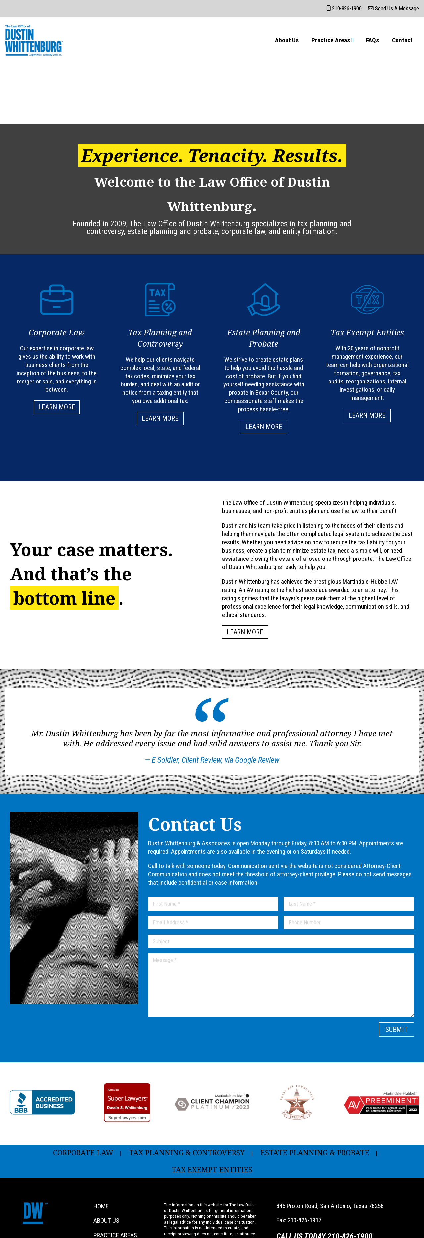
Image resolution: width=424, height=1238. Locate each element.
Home (101, 1205)
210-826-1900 (344, 8)
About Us (287, 40)
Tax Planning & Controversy (187, 1152)
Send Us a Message (393, 8)
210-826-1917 (304, 1220)
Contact (402, 40)
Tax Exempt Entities (212, 1169)
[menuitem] (287, 40)
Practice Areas (330, 40)
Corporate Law (83, 1152)
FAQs (372, 40)
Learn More (56, 407)
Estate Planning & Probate (314, 1152)
